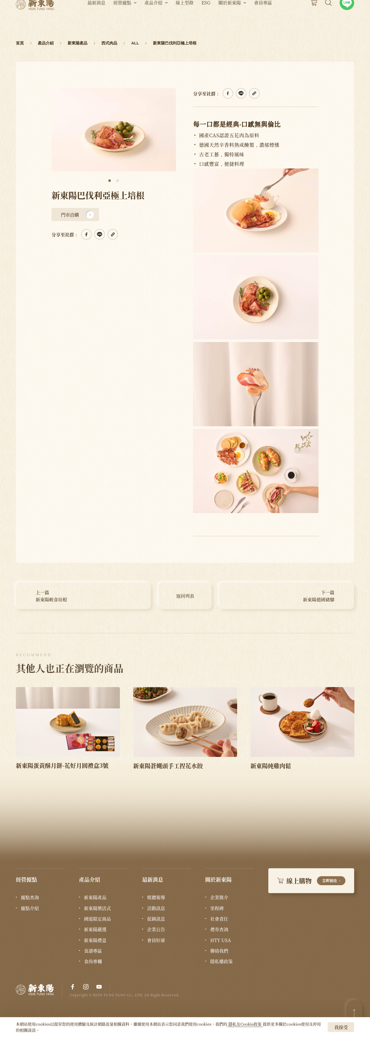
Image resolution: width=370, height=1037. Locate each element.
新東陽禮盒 (95, 940)
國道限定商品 (97, 918)
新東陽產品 (95, 897)
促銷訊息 (156, 918)
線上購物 (311, 880)
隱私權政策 (221, 961)
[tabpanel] (113, 129)
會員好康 (156, 940)
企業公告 (156, 929)
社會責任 (219, 918)
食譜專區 (93, 950)
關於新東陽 (229, 18)
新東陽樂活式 (97, 908)
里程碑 (217, 908)
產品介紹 (153, 18)
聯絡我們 (219, 950)
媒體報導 (156, 897)
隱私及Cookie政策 (244, 1024)
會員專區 (263, 18)
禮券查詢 (219, 929)
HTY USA (220, 940)
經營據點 (122, 18)
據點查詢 (30, 897)
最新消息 (96, 18)
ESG (206, 18)
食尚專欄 (93, 961)
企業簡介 (219, 897)
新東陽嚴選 (95, 929)
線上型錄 (185, 18)
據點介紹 (30, 908)
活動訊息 (156, 908)
